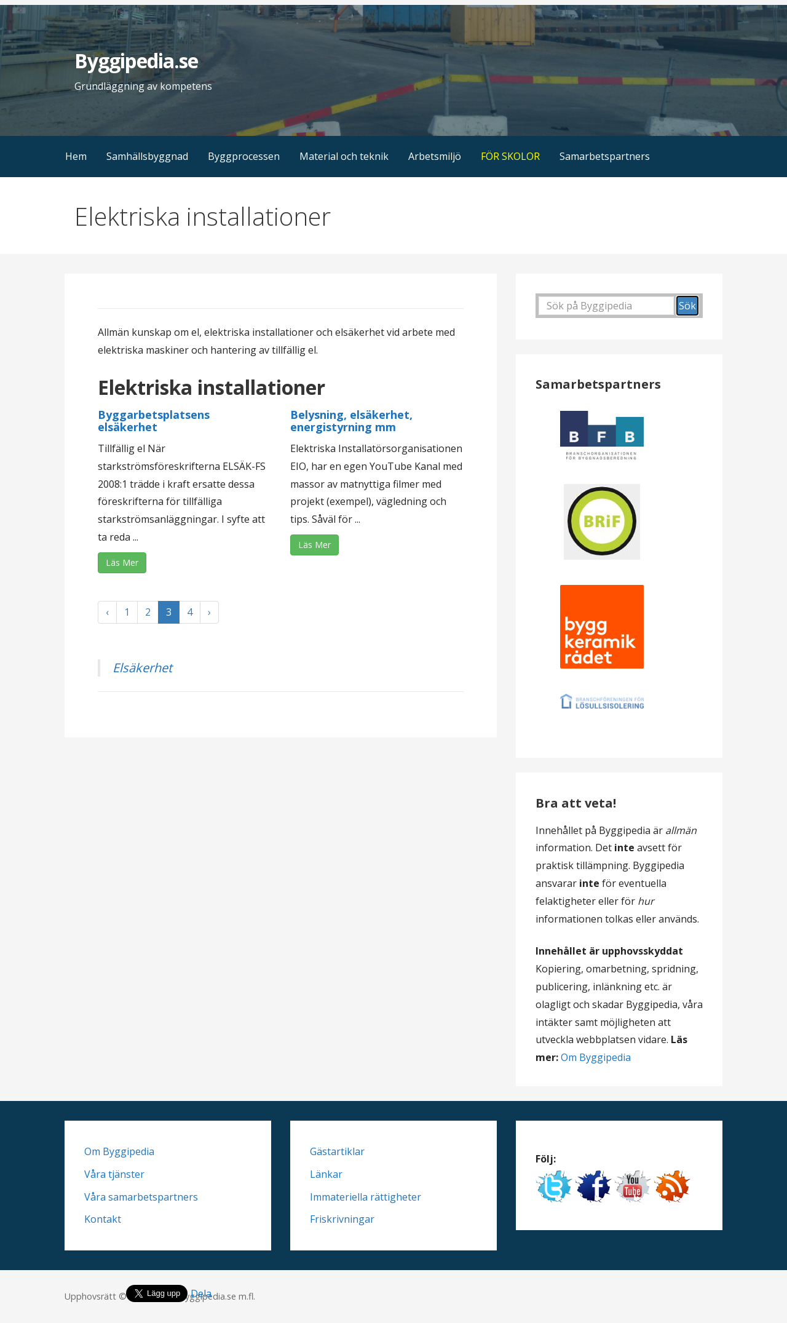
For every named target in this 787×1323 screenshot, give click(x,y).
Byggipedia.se (136, 60)
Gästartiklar (337, 1151)
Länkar (326, 1174)
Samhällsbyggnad (147, 156)
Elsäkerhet (142, 667)
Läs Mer (122, 562)
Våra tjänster (114, 1174)
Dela (201, 1293)
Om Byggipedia (596, 1057)
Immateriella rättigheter (365, 1197)
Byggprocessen (244, 156)
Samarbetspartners (605, 156)
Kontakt (102, 1219)
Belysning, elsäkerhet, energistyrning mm (351, 420)
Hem (76, 156)
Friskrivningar (342, 1219)
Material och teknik (344, 156)
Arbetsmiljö (434, 156)
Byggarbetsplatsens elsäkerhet (154, 420)
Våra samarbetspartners (141, 1197)
